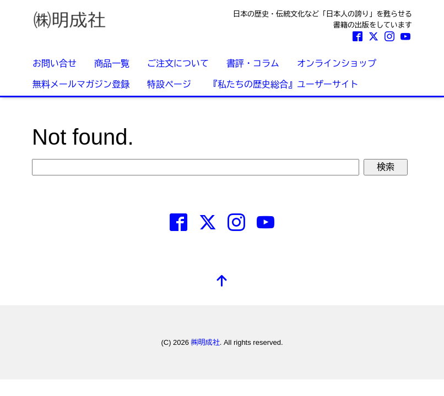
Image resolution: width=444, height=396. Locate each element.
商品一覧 (111, 63)
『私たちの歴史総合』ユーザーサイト (284, 84)
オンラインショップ (336, 63)
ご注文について (178, 63)
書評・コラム (252, 63)
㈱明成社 (205, 342)
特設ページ (169, 84)
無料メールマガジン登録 (81, 84)
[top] (222, 281)
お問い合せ (55, 63)
